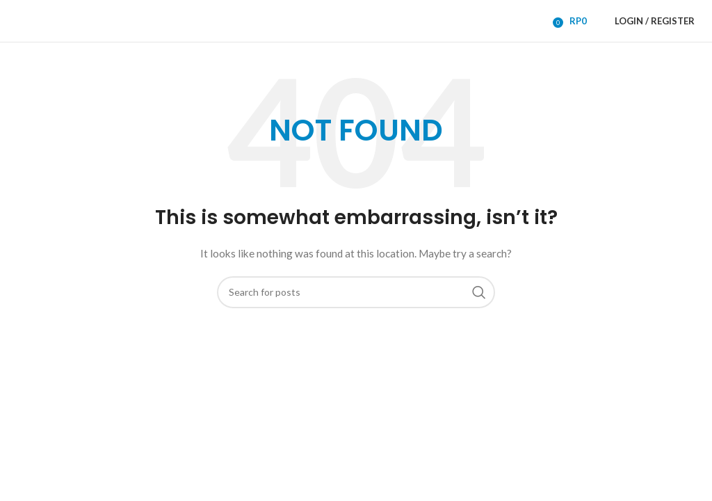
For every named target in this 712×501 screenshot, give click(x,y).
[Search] (356, 292)
